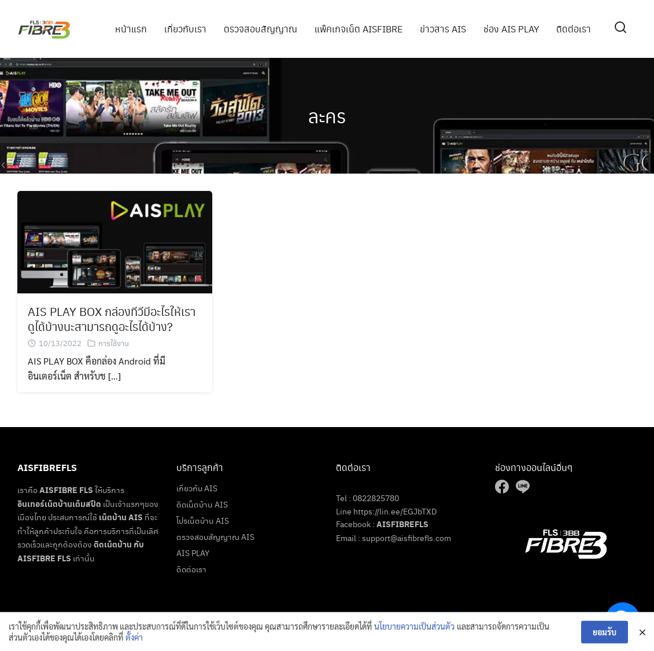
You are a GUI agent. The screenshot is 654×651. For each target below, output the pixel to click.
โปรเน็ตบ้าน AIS (202, 520)
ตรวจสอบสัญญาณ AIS (215, 536)
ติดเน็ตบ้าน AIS (202, 504)
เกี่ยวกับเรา (185, 28)
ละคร (327, 115)
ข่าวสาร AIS (443, 28)
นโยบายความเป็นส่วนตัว (414, 629)
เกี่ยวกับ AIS (196, 488)
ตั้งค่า (134, 640)
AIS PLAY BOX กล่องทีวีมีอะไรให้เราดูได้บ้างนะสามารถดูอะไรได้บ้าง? (111, 319)
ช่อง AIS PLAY (511, 28)
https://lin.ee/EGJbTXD (395, 511)
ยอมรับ (604, 635)
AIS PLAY (192, 552)
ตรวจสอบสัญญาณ (260, 28)
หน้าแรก (131, 28)
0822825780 (376, 497)
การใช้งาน (113, 343)
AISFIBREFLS (402, 524)
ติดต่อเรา (573, 28)
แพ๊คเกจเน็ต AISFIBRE (358, 28)
